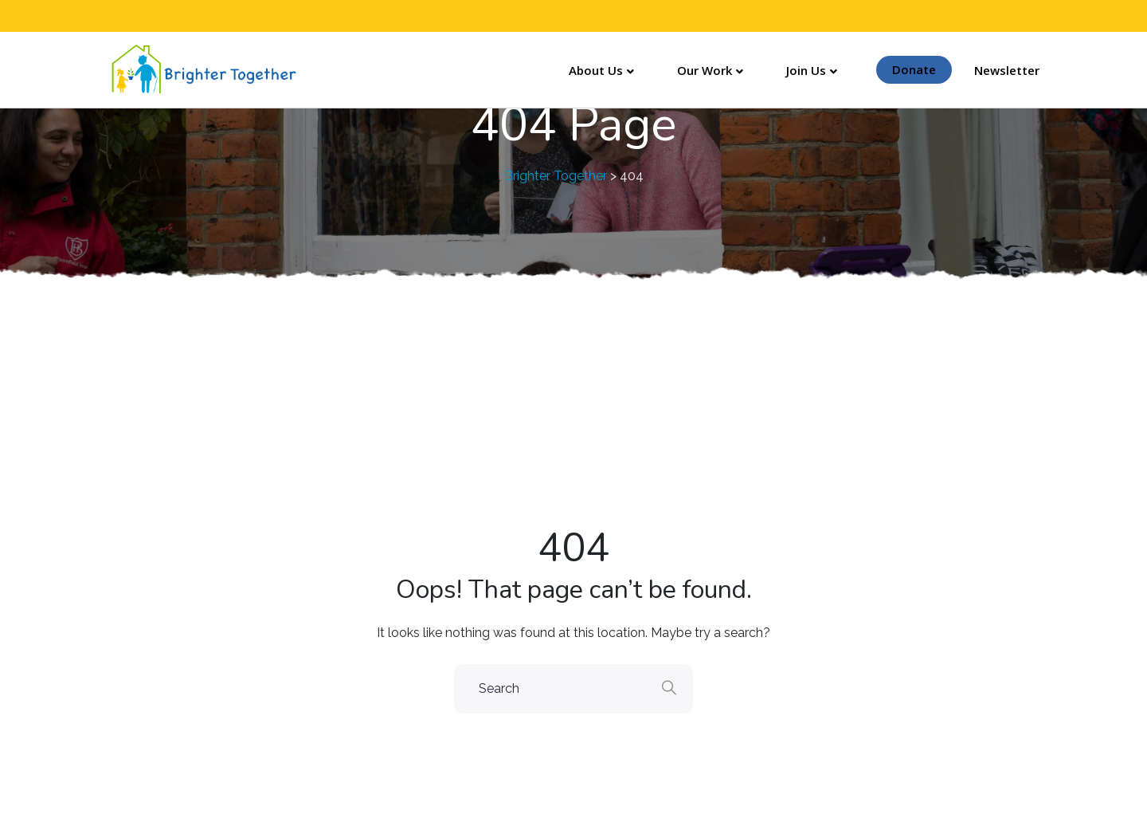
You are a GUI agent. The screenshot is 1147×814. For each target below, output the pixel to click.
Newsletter (1006, 70)
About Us (596, 70)
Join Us (806, 70)
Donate (914, 69)
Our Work (704, 70)
